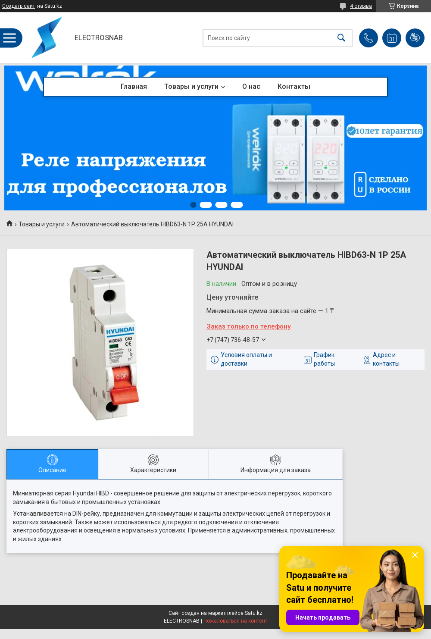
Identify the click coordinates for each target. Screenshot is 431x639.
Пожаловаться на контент (235, 621)
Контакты (294, 86)
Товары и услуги (191, 86)
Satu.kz (253, 613)
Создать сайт (18, 6)
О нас (251, 86)
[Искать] (341, 38)
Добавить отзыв (415, 37)
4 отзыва (361, 6)
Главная (134, 86)
